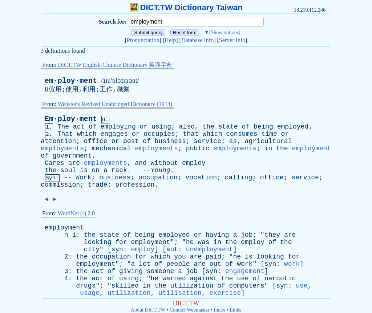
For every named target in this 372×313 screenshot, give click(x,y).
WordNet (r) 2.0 (76, 213)
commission (60, 184)
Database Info (197, 40)
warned (174, 278)
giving (131, 271)
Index (219, 310)
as (233, 141)
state (228, 126)
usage (90, 293)
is (84, 170)
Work (83, 177)
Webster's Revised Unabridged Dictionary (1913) (115, 104)
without (164, 163)
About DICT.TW (148, 310)
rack (119, 170)
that (190, 134)
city (92, 249)
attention (58, 141)
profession (134, 184)
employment (311, 148)
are (74, 163)
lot (144, 264)
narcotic (280, 278)
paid (213, 256)
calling (238, 177)
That (65, 134)
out (215, 264)
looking (98, 242)
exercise (225, 293)
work (244, 264)
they (272, 235)
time (269, 134)
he (190, 242)
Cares (54, 163)
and (140, 163)
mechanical (111, 148)
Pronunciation (143, 40)
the (208, 126)
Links (235, 310)
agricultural (268, 141)
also (187, 126)
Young (160, 170)
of (93, 126)
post (131, 141)
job (246, 235)
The (63, 126)
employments (62, 148)
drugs (86, 285)
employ (194, 163)
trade (98, 184)
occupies (159, 134)
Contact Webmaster (189, 310)
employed (292, 126)
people (178, 264)
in (268, 148)
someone (160, 271)
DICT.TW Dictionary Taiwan (186, 7)
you (180, 256)
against (204, 278)
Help (170, 40)
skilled (125, 285)
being (263, 126)
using (161, 126)
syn (117, 249)
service (207, 141)
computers (246, 285)
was (203, 242)
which (87, 134)
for (121, 242)
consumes (241, 134)
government (72, 155)
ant (172, 249)
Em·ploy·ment (71, 119)
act (79, 126)
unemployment (209, 249)
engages (114, 134)
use (242, 278)
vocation (201, 177)
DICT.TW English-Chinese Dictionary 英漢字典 (115, 65)
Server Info (232, 40)
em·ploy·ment (71, 81)
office (96, 141)
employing (118, 126)
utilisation (180, 293)
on (96, 170)
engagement (244, 271)
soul (68, 170)
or (144, 126)
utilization (192, 285)
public (198, 148)
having (217, 235)
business (170, 141)
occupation (158, 177)
